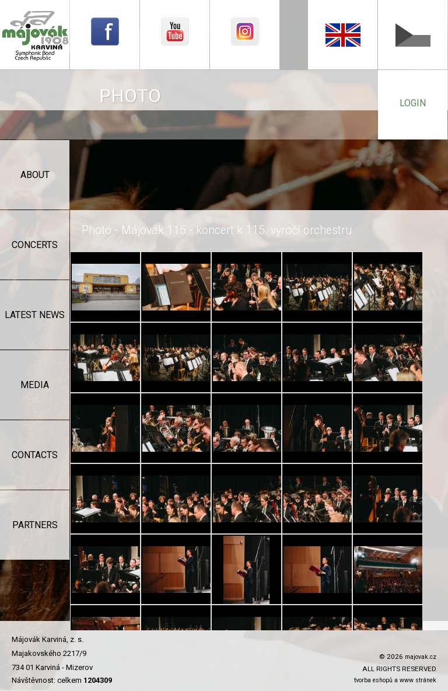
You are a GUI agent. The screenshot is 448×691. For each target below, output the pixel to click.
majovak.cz (420, 657)
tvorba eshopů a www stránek (395, 680)
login (413, 103)
